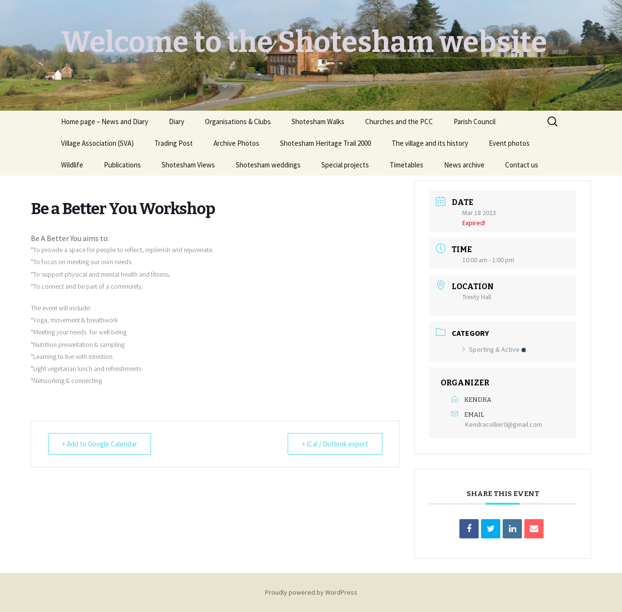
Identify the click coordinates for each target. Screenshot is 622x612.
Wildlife (72, 164)
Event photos (509, 143)
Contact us (521, 164)
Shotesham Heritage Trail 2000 (325, 143)
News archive (464, 164)
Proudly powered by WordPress (311, 592)
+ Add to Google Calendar (100, 443)
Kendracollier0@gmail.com (503, 424)
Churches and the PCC (399, 121)
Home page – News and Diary (104, 121)
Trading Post (173, 143)
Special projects (345, 164)
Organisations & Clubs (238, 121)
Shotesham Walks (318, 121)
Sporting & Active (494, 349)
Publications (122, 164)
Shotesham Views (188, 164)
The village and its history (430, 143)
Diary (176, 121)
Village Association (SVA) (97, 143)
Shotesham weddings (268, 164)
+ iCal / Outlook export (335, 443)
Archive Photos (236, 143)
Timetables (406, 164)
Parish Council (474, 121)
